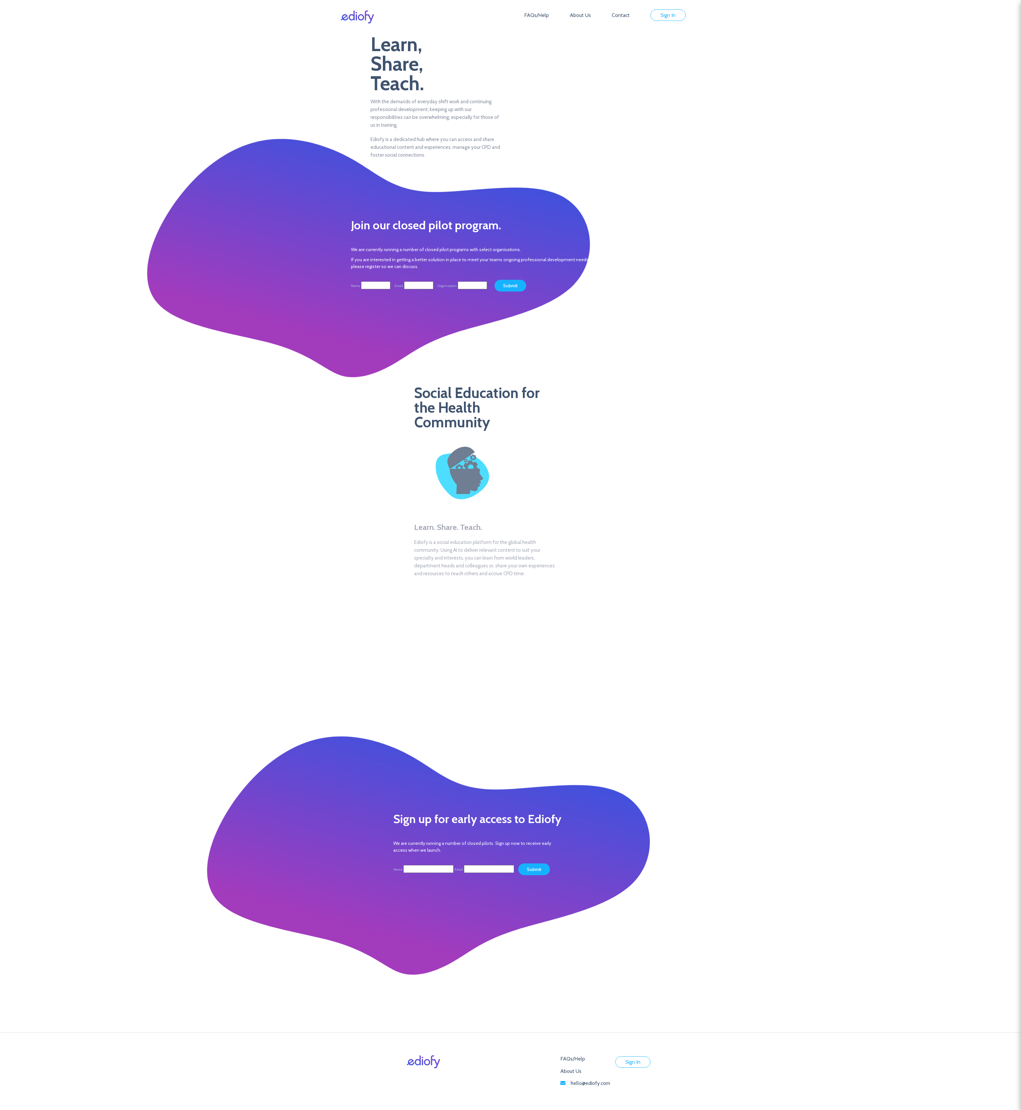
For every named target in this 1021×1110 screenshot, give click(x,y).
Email (399, 286)
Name (355, 286)
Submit (534, 869)
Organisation (447, 286)
